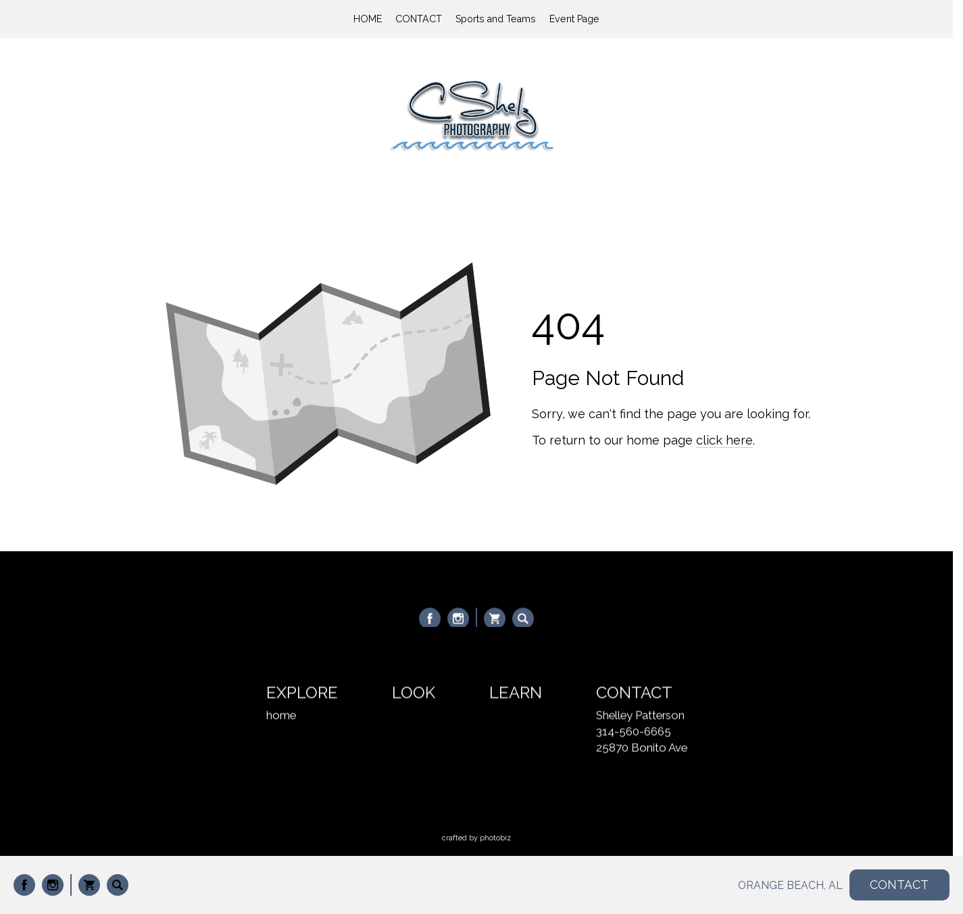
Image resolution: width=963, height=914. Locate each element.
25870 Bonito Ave (641, 748)
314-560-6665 (633, 732)
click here (724, 440)
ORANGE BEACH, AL (790, 885)
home (281, 716)
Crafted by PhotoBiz (476, 838)
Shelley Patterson (640, 716)
